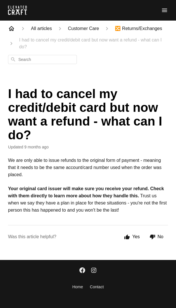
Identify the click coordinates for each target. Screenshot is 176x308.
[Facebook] (82, 271)
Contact (97, 287)
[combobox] (42, 59)
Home (77, 287)
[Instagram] (93, 271)
